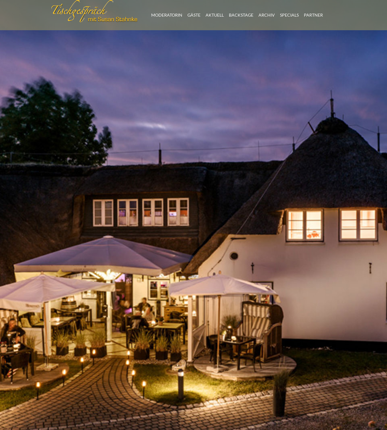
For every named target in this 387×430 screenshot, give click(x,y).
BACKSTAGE (241, 15)
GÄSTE (193, 15)
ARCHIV (267, 15)
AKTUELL (215, 15)
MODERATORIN (166, 15)
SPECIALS (289, 15)
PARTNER (313, 15)
